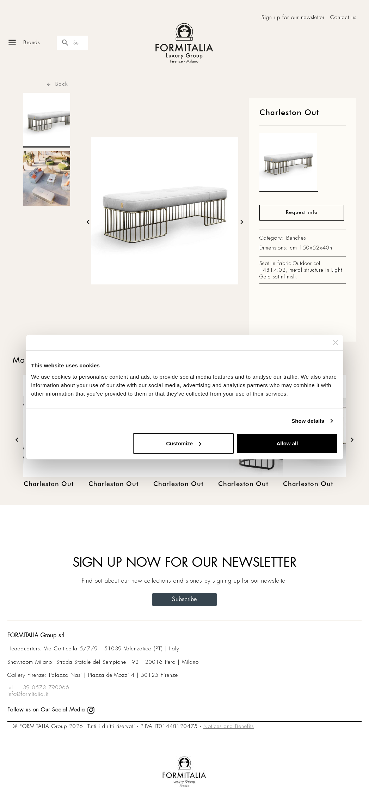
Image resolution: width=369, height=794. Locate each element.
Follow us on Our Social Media (51, 709)
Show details (307, 421)
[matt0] (288, 164)
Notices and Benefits (228, 726)
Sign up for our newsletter (293, 17)
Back (57, 83)
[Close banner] (335, 342)
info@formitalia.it (28, 694)
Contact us (343, 17)
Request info (302, 212)
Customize (183, 443)
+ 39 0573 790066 (43, 687)
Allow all (287, 443)
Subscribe (184, 599)
